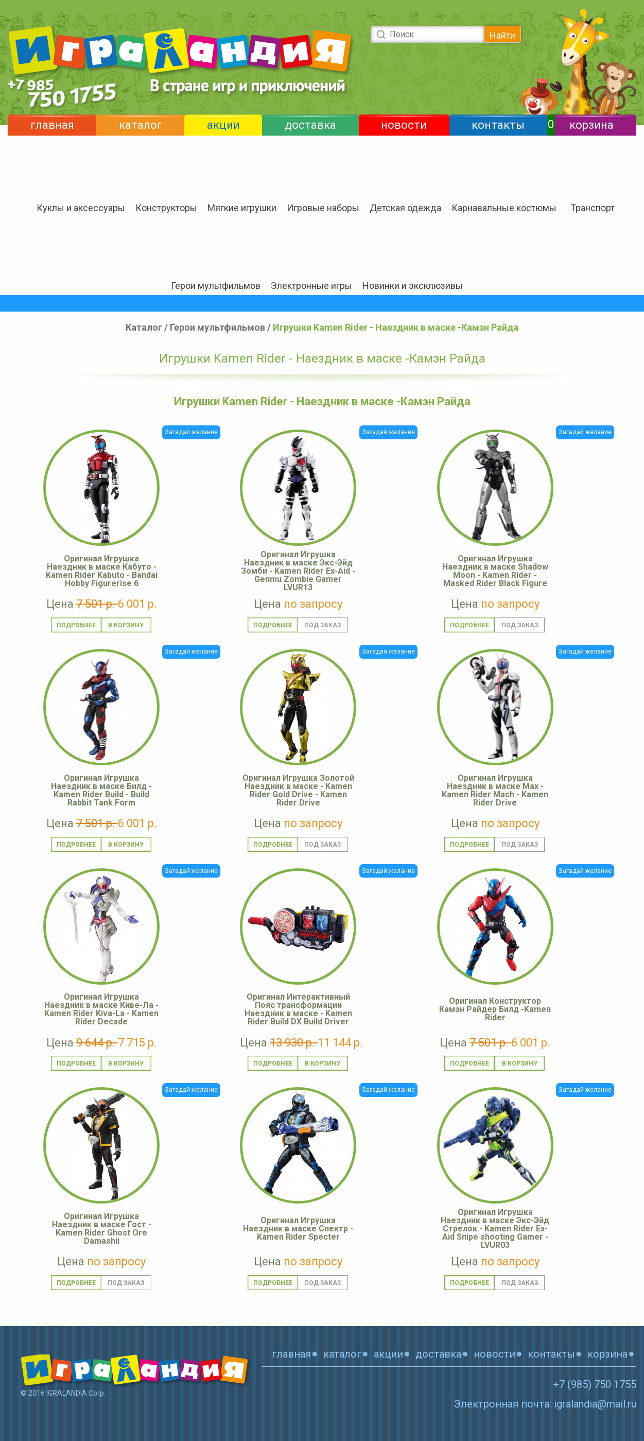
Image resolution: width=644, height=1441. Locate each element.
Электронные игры (311, 285)
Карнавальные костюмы (503, 207)
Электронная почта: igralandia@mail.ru (545, 1404)
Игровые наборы (323, 207)
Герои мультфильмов (215, 285)
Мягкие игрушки (241, 207)
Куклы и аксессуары (81, 207)
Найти (502, 35)
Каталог (144, 327)
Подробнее (76, 625)
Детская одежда (405, 207)
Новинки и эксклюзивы (412, 285)
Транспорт (592, 207)
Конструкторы (166, 207)
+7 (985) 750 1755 (594, 1384)
